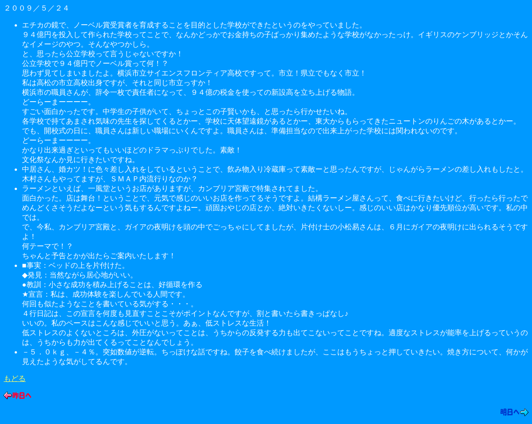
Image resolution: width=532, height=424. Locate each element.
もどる (15, 378)
